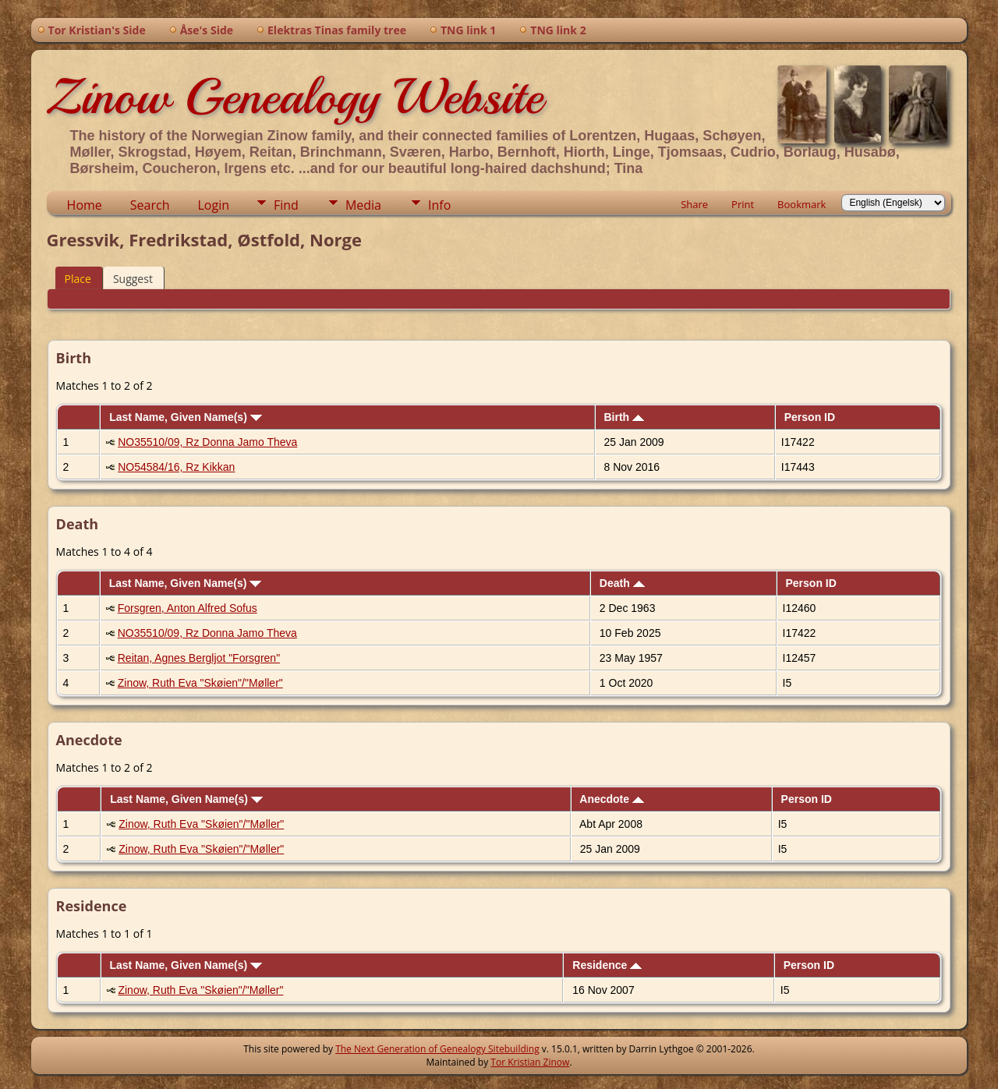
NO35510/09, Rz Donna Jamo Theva (207, 442)
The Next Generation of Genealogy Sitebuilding (437, 1048)
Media (363, 205)
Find (286, 205)
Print (742, 204)
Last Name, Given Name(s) (185, 417)
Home (84, 205)
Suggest (133, 278)
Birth (623, 417)
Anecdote (611, 799)
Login (213, 205)
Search (150, 205)
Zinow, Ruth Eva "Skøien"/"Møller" (200, 683)
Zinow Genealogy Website (295, 96)
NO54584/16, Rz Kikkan (176, 467)
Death (622, 583)
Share (694, 204)
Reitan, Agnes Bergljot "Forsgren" (199, 658)
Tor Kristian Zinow (529, 1062)
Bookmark (801, 204)
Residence (607, 965)
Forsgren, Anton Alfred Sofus (187, 608)
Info (439, 205)
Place (78, 278)
